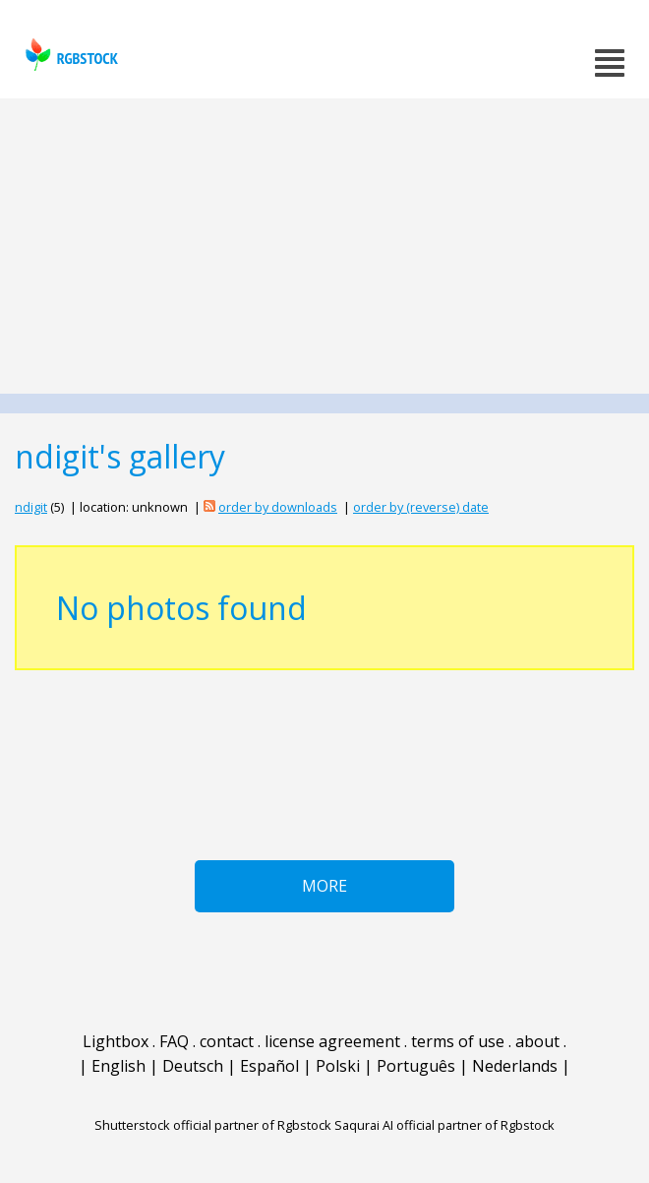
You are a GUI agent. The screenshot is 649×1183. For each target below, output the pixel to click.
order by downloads (277, 507)
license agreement (332, 1041)
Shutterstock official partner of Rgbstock (212, 1125)
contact (227, 1041)
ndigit (31, 507)
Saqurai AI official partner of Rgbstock (444, 1125)
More (324, 886)
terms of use (457, 1041)
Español (269, 1066)
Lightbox (115, 1041)
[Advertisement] (324, 246)
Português (416, 1066)
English (118, 1066)
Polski (338, 1066)
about (537, 1041)
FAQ (174, 1041)
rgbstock (69, 54)
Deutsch (192, 1066)
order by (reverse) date (421, 507)
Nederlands (515, 1066)
